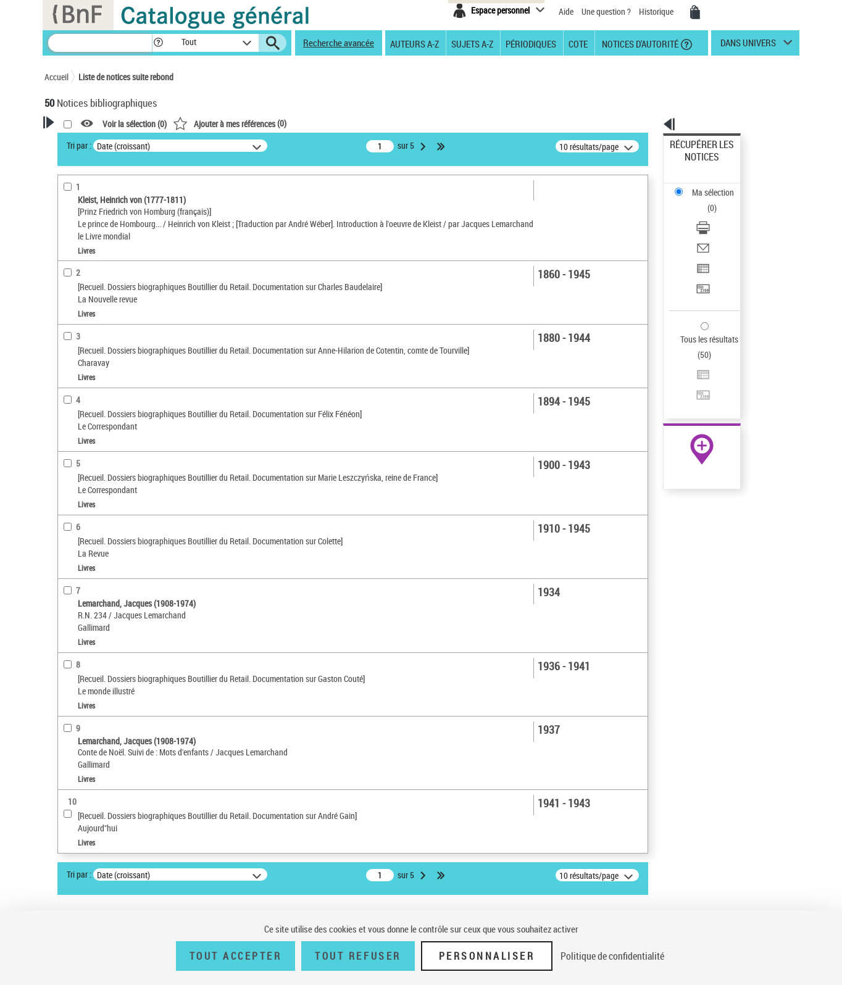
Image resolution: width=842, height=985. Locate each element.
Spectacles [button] (78, 668)
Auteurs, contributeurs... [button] (104, 504)
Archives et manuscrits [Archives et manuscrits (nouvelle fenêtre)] (690, 377)
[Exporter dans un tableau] (718, 215)
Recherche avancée (338, 42)
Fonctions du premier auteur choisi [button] (111, 255)
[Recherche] (100, 43)
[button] (158, 43)
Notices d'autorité (639, 43)
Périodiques (531, 43)
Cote (578, 43)
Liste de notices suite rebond (125, 77)
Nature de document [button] (96, 357)
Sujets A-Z (472, 43)
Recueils (76, 444)
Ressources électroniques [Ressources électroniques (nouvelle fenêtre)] (695, 391)
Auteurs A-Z (414, 43)
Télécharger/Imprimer (708, 185)
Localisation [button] (80, 463)
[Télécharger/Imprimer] (718, 186)
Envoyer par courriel (706, 200)
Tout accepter (236, 956)
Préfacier (77, 317)
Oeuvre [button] (70, 483)
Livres (74, 425)
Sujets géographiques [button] (99, 586)
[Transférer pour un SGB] (718, 230)
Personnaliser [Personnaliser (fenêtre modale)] (487, 956)
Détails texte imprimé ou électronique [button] (103, 400)
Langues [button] (73, 524)
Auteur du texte (90, 280)
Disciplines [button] (78, 648)
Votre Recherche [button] (95, 143)
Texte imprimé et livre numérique (117, 375)
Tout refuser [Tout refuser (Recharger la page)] (358, 956)
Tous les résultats (701, 264)
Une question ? (606, 11)
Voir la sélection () (293, 124)
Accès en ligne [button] (84, 336)
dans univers (748, 46)
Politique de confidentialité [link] (612, 956)
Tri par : (237, 145)
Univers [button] (71, 627)
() (388, 123)
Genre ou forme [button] (86, 606)
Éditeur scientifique (96, 299)
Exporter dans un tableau (715, 215)
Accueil (56, 77)
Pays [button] (66, 689)
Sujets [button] (69, 566)
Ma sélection (693, 164)
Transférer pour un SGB (711, 230)
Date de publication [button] (94, 545)
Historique (657, 11)
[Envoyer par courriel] (718, 200)
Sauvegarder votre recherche (121, 203)
